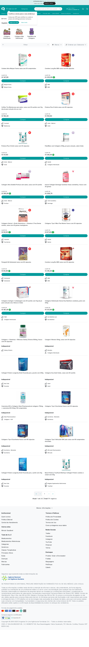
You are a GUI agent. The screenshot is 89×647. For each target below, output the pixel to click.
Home (5, 18)
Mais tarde (24, 22)
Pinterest (49, 545)
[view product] (23, 60)
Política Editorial (6, 519)
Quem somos (6, 517)
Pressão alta (46, 13)
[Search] (60, 9)
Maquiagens (50, 561)
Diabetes (38, 13)
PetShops (49, 564)
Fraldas (48, 559)
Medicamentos (6, 538)
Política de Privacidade (53, 517)
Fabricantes (5, 564)
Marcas (4, 561)
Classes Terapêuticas (8, 550)
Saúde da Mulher (66, 13)
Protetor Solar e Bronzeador (56, 556)
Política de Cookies (52, 519)
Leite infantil (55, 13)
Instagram (49, 539)
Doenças (4, 559)
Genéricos (76, 13)
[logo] (3, 8)
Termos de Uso (51, 522)
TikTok (48, 548)
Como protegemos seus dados (56, 525)
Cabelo (48, 567)
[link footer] (6, 617)
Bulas (3, 556)
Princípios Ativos (7, 553)
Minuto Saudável (7, 530)
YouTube (49, 542)
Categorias (5, 544)
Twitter (48, 533)
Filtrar (25, 45)
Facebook (49, 536)
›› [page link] (52, 494)
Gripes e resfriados (6, 13)
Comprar (23, 81)
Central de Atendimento (9, 522)
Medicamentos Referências (10, 541)
